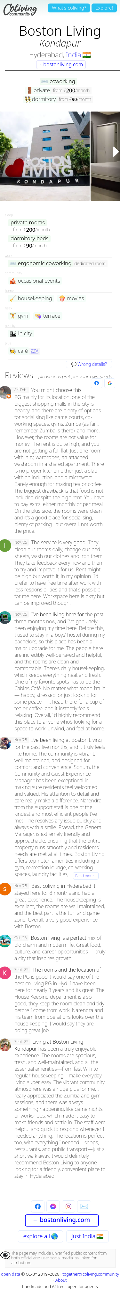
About (61, 1280)
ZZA (34, 351)
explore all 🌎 (40, 1236)
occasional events (34, 281)
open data (10, 1274)
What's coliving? (69, 7)
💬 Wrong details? (89, 364)
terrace (47, 316)
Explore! (104, 7)
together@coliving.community (90, 1274)
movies (71, 298)
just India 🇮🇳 (87, 1236)
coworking (58, 81)
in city (20, 333)
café (18, 351)
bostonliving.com (60, 64)
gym (18, 316)
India (73, 54)
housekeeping (30, 298)
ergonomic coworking (40, 263)
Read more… (85, 876)
